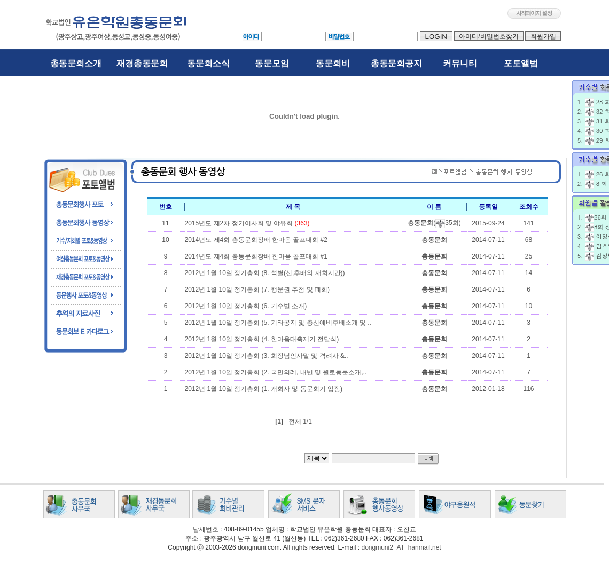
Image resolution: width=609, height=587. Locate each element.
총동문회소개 (76, 63)
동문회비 (333, 63)
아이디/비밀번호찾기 (488, 36)
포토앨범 (521, 63)
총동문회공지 (396, 63)
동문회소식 (208, 63)
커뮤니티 (460, 63)
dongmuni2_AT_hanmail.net (401, 547)
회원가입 (543, 36)
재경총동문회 (142, 63)
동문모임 (272, 63)
